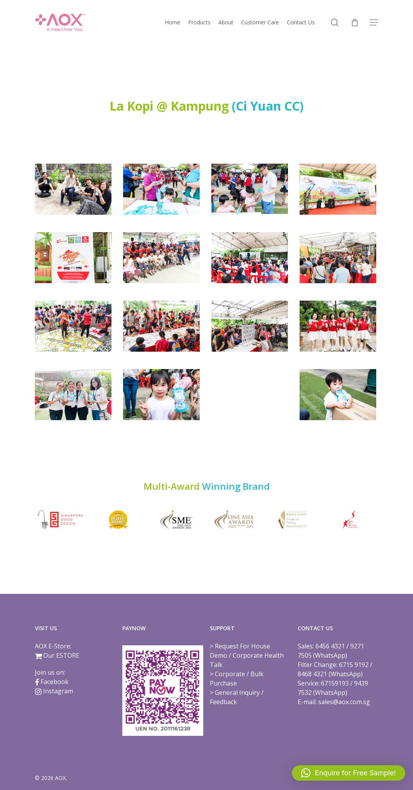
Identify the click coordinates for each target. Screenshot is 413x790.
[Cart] (354, 22)
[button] (374, 23)
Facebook (55, 681)
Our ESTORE (61, 655)
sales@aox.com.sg (344, 702)
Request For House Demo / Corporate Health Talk (247, 655)
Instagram (58, 691)
